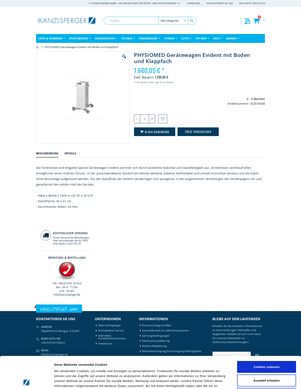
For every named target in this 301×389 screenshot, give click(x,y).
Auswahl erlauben (266, 348)
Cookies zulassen (267, 335)
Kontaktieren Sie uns (220, 3)
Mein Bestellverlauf (110, 319)
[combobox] (150, 21)
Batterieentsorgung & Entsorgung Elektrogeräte (171, 273)
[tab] (50, 154)
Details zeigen (219, 381)
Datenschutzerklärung (155, 262)
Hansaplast (73, 314)
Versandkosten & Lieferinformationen (165, 252)
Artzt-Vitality (44, 319)
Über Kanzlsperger (109, 247)
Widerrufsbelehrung (154, 268)
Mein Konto (105, 314)
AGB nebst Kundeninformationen (112, 259)
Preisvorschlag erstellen (156, 247)
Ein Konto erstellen (252, 3)
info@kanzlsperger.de (238, 118)
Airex (39, 314)
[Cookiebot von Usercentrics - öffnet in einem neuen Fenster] (27, 381)
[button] (101, 59)
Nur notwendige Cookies (266, 362)
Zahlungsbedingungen (156, 257)
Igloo (69, 319)
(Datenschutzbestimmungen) (230, 264)
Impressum (105, 265)
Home (37, 47)
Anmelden (193, 3)
